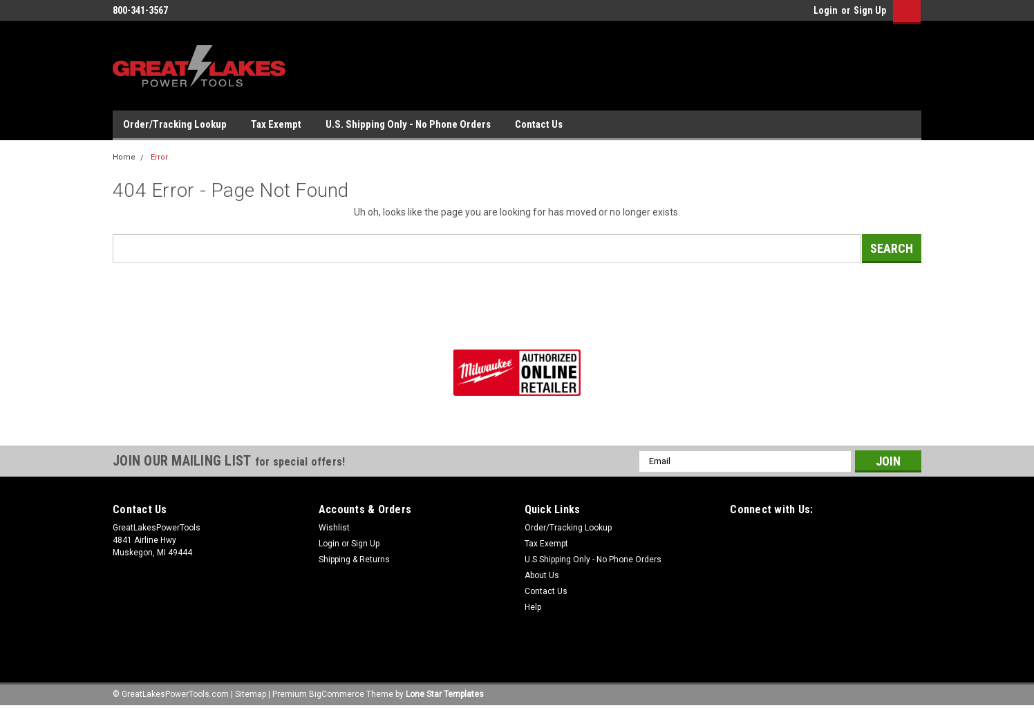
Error (159, 157)
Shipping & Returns (354, 559)
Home (124, 157)
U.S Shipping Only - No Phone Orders (593, 559)
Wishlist (334, 528)
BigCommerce (336, 694)
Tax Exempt (276, 124)
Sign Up (870, 10)
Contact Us (539, 124)
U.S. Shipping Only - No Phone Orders (408, 124)
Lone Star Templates (445, 694)
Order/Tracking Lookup (175, 124)
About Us (542, 575)
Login (826, 10)
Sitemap (250, 694)
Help (533, 607)
